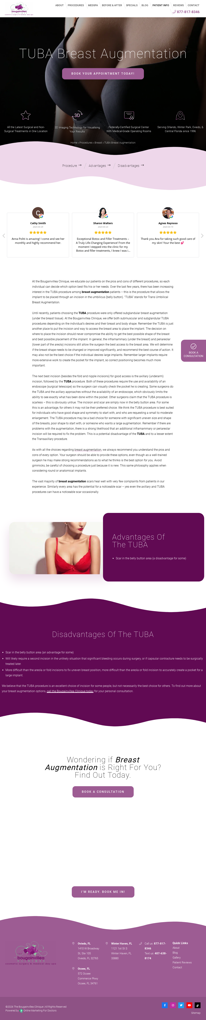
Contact (177, 967)
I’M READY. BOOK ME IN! (103, 891)
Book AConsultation (193, 350)
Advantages (97, 165)
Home (73, 142)
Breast (98, 142)
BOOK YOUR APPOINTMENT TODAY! (103, 73)
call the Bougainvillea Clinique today (70, 690)
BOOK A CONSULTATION (103, 791)
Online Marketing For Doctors (37, 1010)
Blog (175, 952)
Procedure (69, 165)
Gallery (177, 957)
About (176, 947)
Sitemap (196, 1012)
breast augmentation (88, 449)
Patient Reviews (182, 962)
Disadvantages (128, 165)
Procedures (85, 142)
